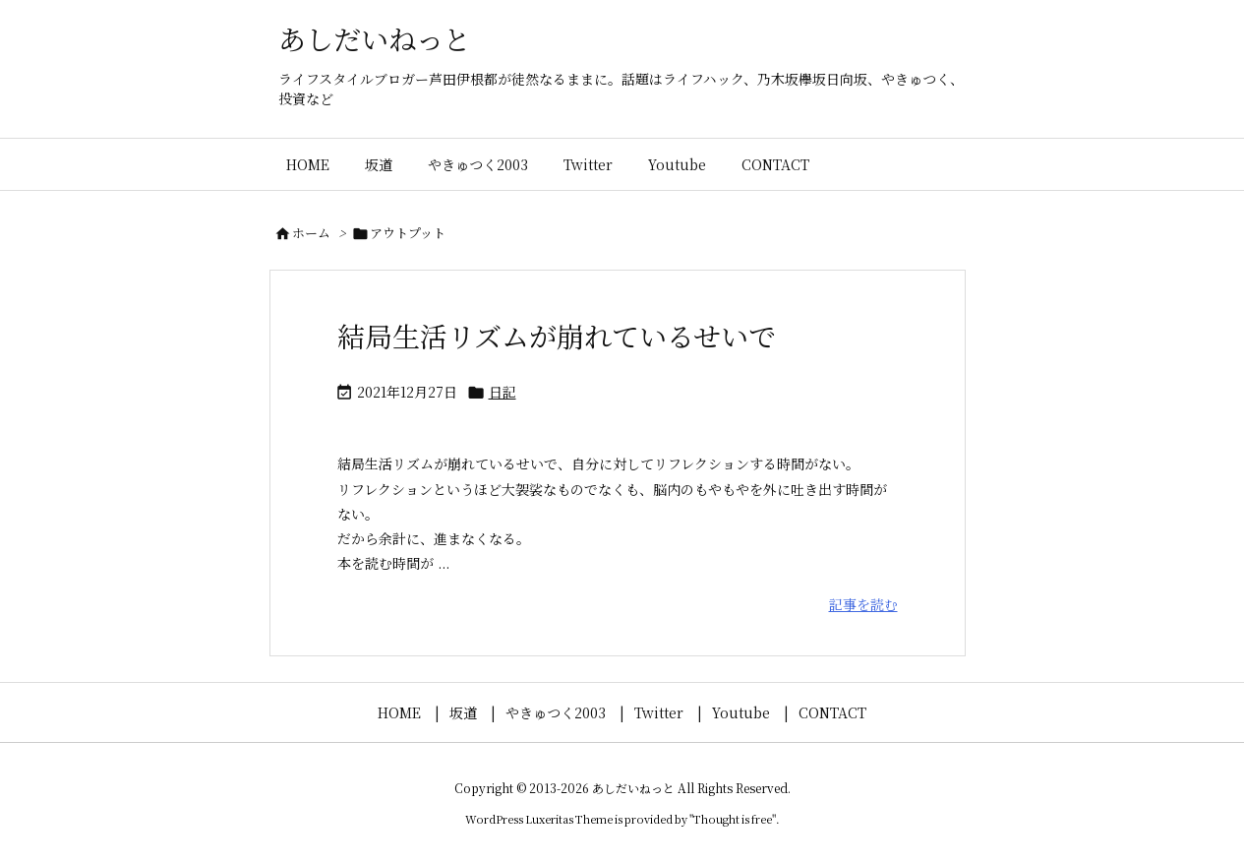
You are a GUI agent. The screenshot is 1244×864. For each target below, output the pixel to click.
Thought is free (732, 819)
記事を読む (863, 604)
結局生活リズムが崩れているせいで (556, 335)
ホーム (311, 232)
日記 (502, 391)
